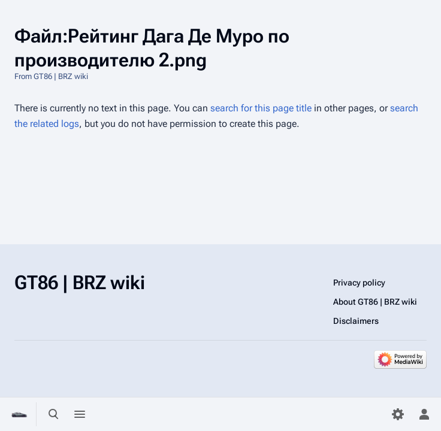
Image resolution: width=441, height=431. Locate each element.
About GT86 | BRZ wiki (375, 301)
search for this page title (261, 108)
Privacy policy (359, 282)
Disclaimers (356, 321)
